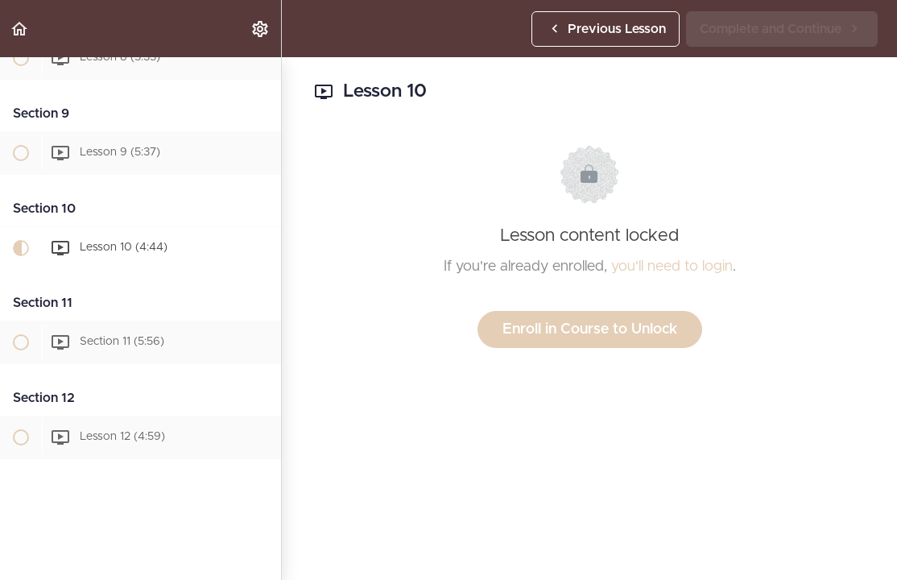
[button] (20, 28)
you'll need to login (672, 266)
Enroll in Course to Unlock (589, 329)
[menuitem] (261, 28)
